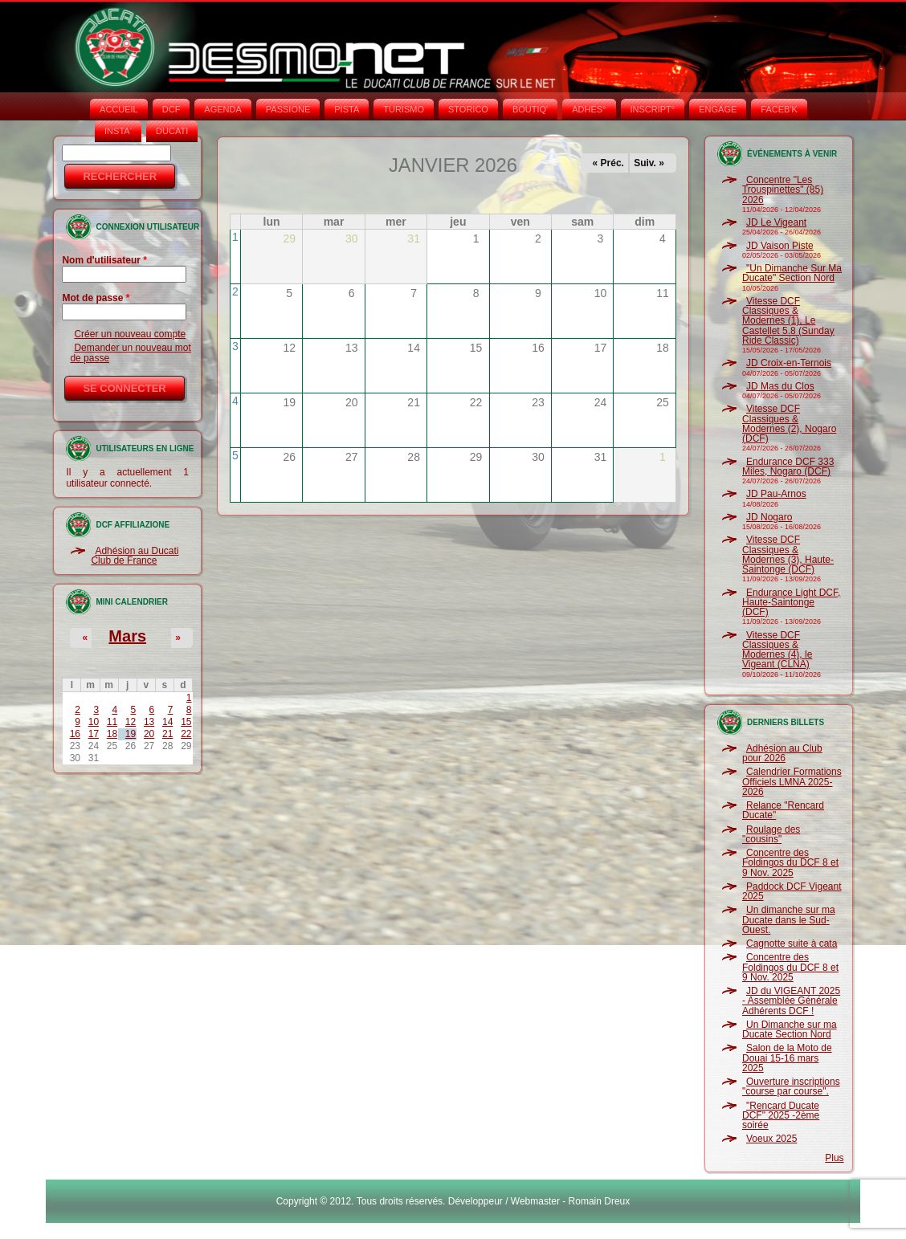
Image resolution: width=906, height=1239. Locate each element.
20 (149, 734)
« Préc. (608, 163)
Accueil (119, 109)
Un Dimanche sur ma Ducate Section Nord (789, 1029)
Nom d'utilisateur (104, 260)
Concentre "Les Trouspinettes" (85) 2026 (782, 190)
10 (93, 722)
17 (93, 734)
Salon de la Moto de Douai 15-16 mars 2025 (787, 1058)
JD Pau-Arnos (776, 493)
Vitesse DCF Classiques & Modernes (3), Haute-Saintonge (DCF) (788, 554)
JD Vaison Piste (780, 245)
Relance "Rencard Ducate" (783, 810)
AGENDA (222, 109)
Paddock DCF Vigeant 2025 (792, 891)
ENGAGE (718, 109)
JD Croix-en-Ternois (788, 363)
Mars (127, 636)
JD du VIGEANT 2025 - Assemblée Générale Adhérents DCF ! (791, 1001)
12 (130, 722)
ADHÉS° (589, 109)
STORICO (468, 109)
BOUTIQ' (530, 109)
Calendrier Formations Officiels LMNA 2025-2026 (792, 781)
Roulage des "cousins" (771, 834)
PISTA (346, 109)
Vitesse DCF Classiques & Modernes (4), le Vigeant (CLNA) (777, 650)
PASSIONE (288, 109)
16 (75, 734)
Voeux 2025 (771, 1138)
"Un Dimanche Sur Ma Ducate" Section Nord (792, 273)
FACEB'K (779, 109)
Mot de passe (95, 298)
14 (167, 722)
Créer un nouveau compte (130, 334)
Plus (834, 1158)
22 (186, 734)
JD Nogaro (769, 517)
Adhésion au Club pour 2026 (782, 753)
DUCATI (172, 131)
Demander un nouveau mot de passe (130, 352)
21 (167, 734)
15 (186, 722)
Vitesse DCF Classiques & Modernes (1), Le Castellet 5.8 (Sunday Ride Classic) (788, 320)
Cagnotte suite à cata (791, 943)
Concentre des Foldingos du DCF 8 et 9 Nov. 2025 (790, 862)
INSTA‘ (118, 131)
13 (149, 722)
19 (130, 734)
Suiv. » (649, 163)
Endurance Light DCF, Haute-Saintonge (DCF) (791, 602)
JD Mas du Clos (780, 386)
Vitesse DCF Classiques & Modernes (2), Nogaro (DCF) (789, 423)
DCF (171, 109)
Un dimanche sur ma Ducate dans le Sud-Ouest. (788, 919)
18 (112, 734)
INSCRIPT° (653, 109)
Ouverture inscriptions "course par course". (791, 1086)
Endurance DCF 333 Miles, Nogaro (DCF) (788, 466)
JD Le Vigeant (776, 222)
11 (112, 722)
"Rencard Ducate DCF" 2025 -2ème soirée (780, 1115)
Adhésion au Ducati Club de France (134, 555)
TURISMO (403, 109)
